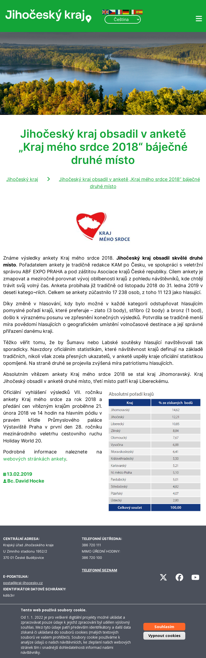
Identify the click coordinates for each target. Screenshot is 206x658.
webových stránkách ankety (34, 459)
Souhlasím (164, 626)
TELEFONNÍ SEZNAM (99, 570)
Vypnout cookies (164, 635)
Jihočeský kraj (22, 179)
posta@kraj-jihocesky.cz (23, 583)
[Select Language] (123, 19)
